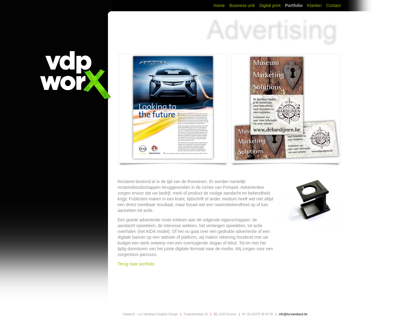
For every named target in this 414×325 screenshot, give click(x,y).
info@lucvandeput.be (293, 314)
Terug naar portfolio (137, 263)
